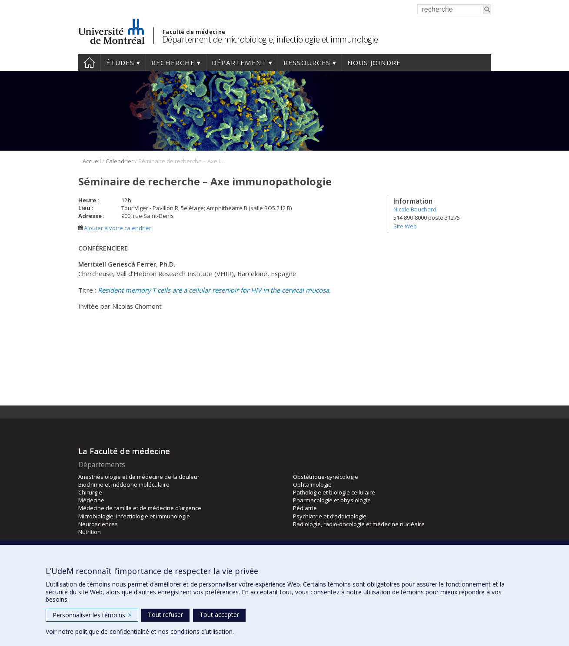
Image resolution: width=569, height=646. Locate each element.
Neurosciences (98, 524)
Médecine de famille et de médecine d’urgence (139, 508)
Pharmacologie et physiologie (332, 500)
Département (239, 62)
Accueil (89, 62)
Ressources (306, 62)
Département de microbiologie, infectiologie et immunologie (270, 39)
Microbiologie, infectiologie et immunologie (134, 516)
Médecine (91, 500)
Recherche (173, 62)
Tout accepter (219, 614)
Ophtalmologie (312, 484)
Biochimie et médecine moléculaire (124, 484)
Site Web (405, 226)
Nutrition (89, 532)
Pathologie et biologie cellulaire (334, 492)
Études (120, 62)
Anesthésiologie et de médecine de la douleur (139, 477)
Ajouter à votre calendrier (114, 228)
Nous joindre (374, 62)
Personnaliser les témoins (92, 615)
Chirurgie (90, 492)
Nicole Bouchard (414, 209)
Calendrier (119, 161)
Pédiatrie (305, 508)
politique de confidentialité (112, 631)
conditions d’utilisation (201, 631)
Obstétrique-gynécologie (325, 477)
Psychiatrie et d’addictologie (329, 516)
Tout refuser (165, 614)
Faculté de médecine (194, 32)
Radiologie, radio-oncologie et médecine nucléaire (359, 524)
